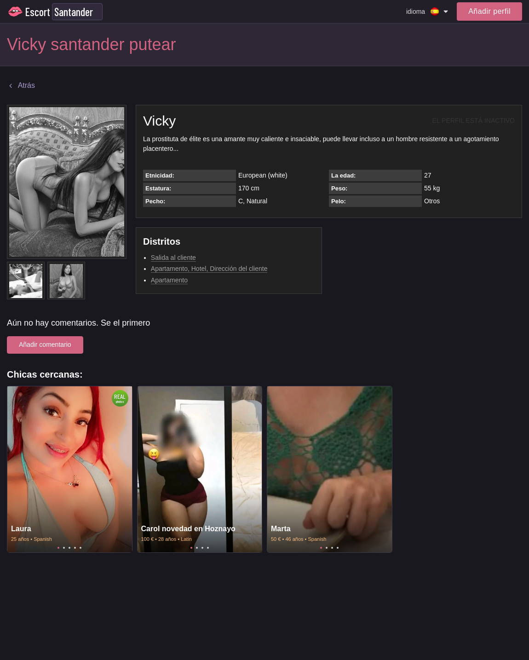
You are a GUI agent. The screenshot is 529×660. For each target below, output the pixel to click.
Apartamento (169, 280)
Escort (37, 12)
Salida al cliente (173, 257)
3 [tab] (69, 548)
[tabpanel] (69, 469)
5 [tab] (80, 548)
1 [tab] (58, 548)
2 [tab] (64, 548)
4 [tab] (75, 548)
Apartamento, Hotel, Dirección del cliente (209, 268)
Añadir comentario (45, 344)
